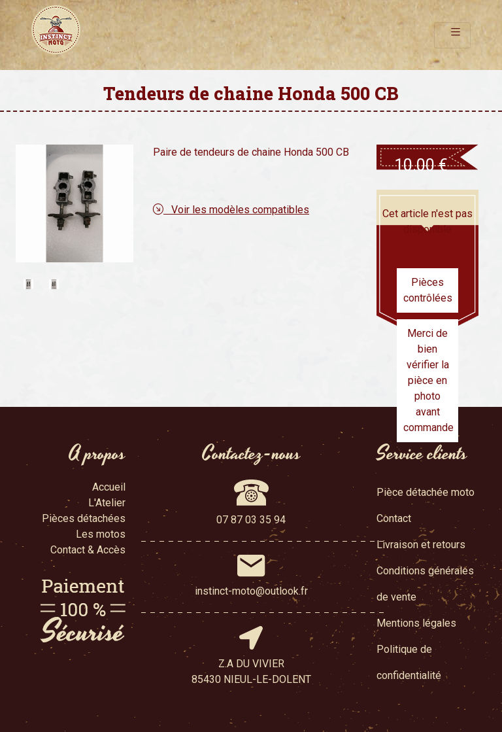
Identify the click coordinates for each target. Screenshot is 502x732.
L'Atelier (107, 503)
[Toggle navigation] (452, 35)
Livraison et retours (420, 544)
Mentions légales (416, 623)
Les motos (101, 534)
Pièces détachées (84, 518)
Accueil (109, 487)
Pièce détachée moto (425, 492)
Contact (393, 518)
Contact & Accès (88, 550)
